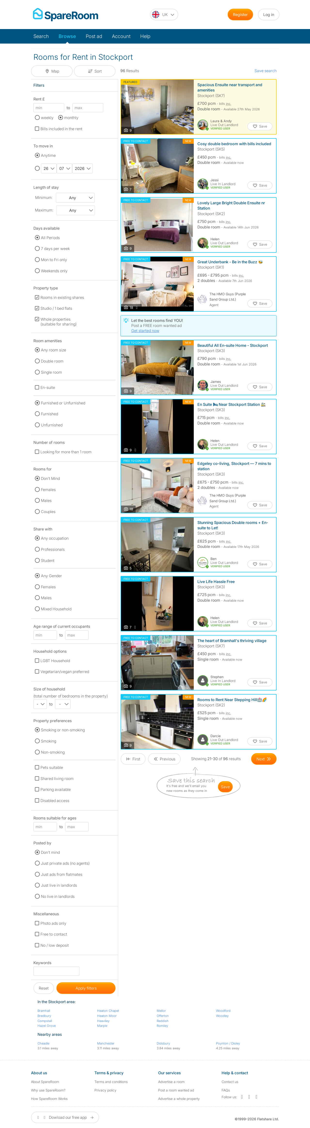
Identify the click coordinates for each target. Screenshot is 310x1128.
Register (240, 14)
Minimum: (44, 197)
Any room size (53, 350)
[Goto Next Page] (264, 759)
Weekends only (54, 270)
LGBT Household (55, 660)
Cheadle (43, 1043)
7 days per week (55, 248)
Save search (266, 70)
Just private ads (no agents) (65, 863)
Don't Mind (50, 478)
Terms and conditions (111, 1082)
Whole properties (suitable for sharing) (58, 321)
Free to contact (53, 934)
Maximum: (44, 210)
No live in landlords (58, 896)
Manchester (106, 1043)
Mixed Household (56, 608)
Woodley (222, 1016)
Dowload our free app (65, 1117)
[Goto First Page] (133, 759)
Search (41, 36)
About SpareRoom (45, 1082)
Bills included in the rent (61, 128)
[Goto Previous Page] (164, 759)
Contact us (230, 1082)
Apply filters (86, 988)
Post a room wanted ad (176, 1090)
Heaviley (103, 1021)
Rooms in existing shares (62, 297)
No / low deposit (54, 945)
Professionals (53, 549)
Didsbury (163, 1043)
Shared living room (57, 778)
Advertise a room (171, 1082)
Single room (51, 372)
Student (47, 560)
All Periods (50, 237)
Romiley (162, 1026)
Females (48, 489)
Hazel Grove (47, 1026)
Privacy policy (105, 1090)
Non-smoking (53, 752)
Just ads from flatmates (61, 874)
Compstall (45, 1021)
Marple (102, 1026)
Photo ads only (53, 923)
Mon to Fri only (54, 259)
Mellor (161, 1011)
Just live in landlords (59, 885)
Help (145, 36)
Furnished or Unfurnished (63, 403)
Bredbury (44, 1016)
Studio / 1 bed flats (56, 308)
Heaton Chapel (108, 1011)
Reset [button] (44, 988)
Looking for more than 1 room (66, 451)
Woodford (223, 1011)
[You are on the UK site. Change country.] (164, 14)
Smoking (48, 741)
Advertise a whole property (179, 1099)
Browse (67, 36)
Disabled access (54, 800)
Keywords (42, 963)
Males (46, 500)
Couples (48, 511)
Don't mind (50, 852)
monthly (71, 117)
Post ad (94, 36)
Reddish (163, 1021)
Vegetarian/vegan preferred (64, 671)
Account (121, 36)
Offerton (163, 1016)
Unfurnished (51, 425)
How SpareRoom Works (49, 1099)
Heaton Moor (107, 1016)
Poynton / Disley (228, 1043)
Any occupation (55, 538)
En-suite (47, 387)
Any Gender (51, 575)
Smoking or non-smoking (63, 729)
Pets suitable (51, 767)
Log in (268, 14)
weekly (47, 117)
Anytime (48, 155)
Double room (52, 361)
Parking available (55, 789)
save (225, 786)
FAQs (226, 1090)
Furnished (49, 413)
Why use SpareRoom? (48, 1090)
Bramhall (44, 1011)
